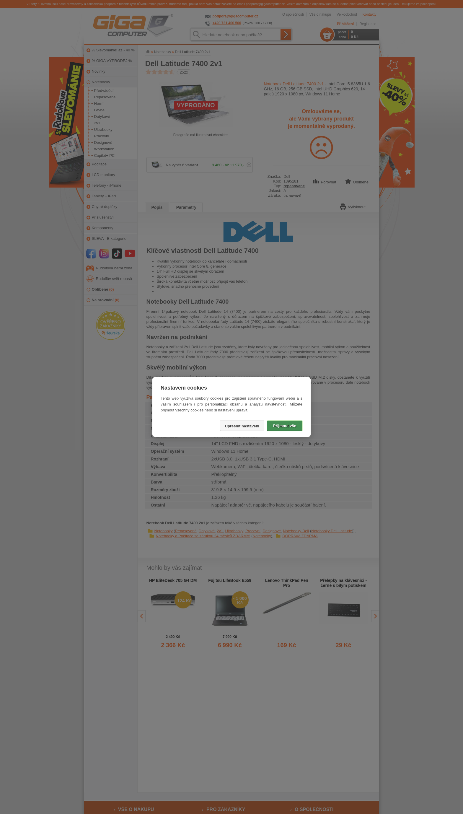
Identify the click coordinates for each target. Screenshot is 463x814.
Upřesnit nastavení (242, 426)
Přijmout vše (284, 426)
